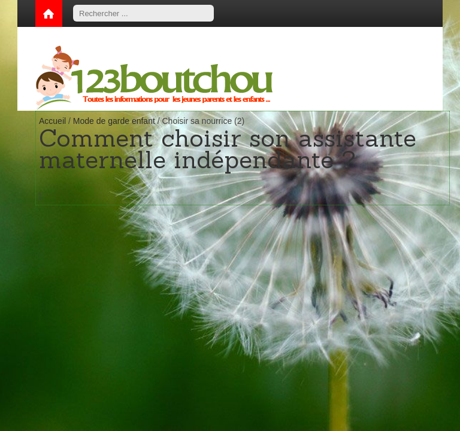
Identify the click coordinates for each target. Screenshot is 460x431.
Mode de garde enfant (114, 121)
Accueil (52, 121)
